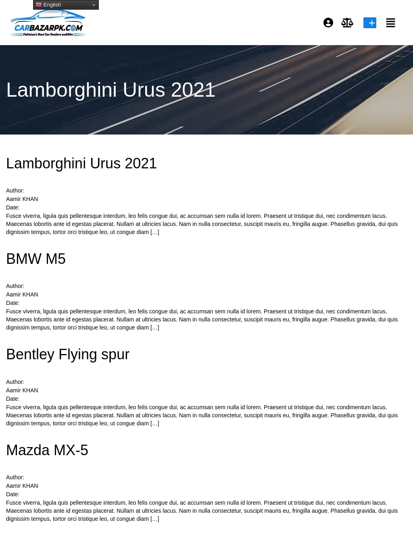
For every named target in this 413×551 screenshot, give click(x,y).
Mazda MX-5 (47, 450)
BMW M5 (36, 259)
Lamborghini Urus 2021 (81, 163)
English (48, 5)
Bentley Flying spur (67, 354)
